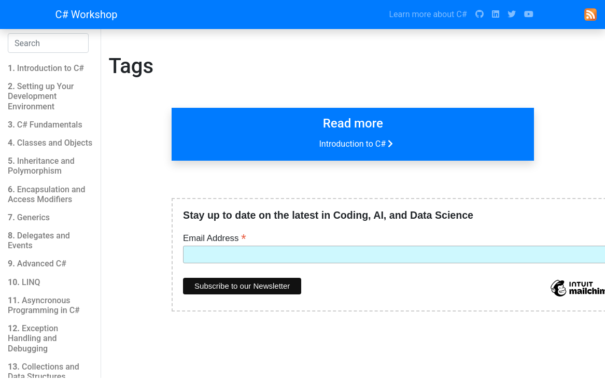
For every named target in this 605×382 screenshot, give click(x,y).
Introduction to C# (357, 143)
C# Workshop (86, 14)
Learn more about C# (428, 14)
